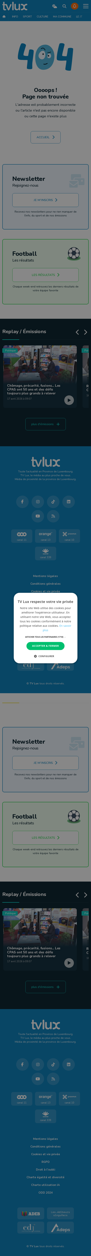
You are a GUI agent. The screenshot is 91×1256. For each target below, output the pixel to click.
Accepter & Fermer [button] (45, 646)
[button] (45, 637)
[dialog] (45, 628)
